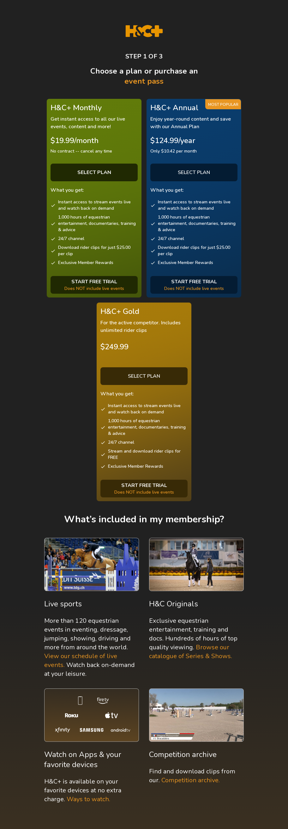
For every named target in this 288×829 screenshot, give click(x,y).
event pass (144, 81)
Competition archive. (190, 780)
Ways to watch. (88, 799)
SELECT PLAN (194, 172)
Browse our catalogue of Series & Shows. (190, 651)
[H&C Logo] (144, 31)
